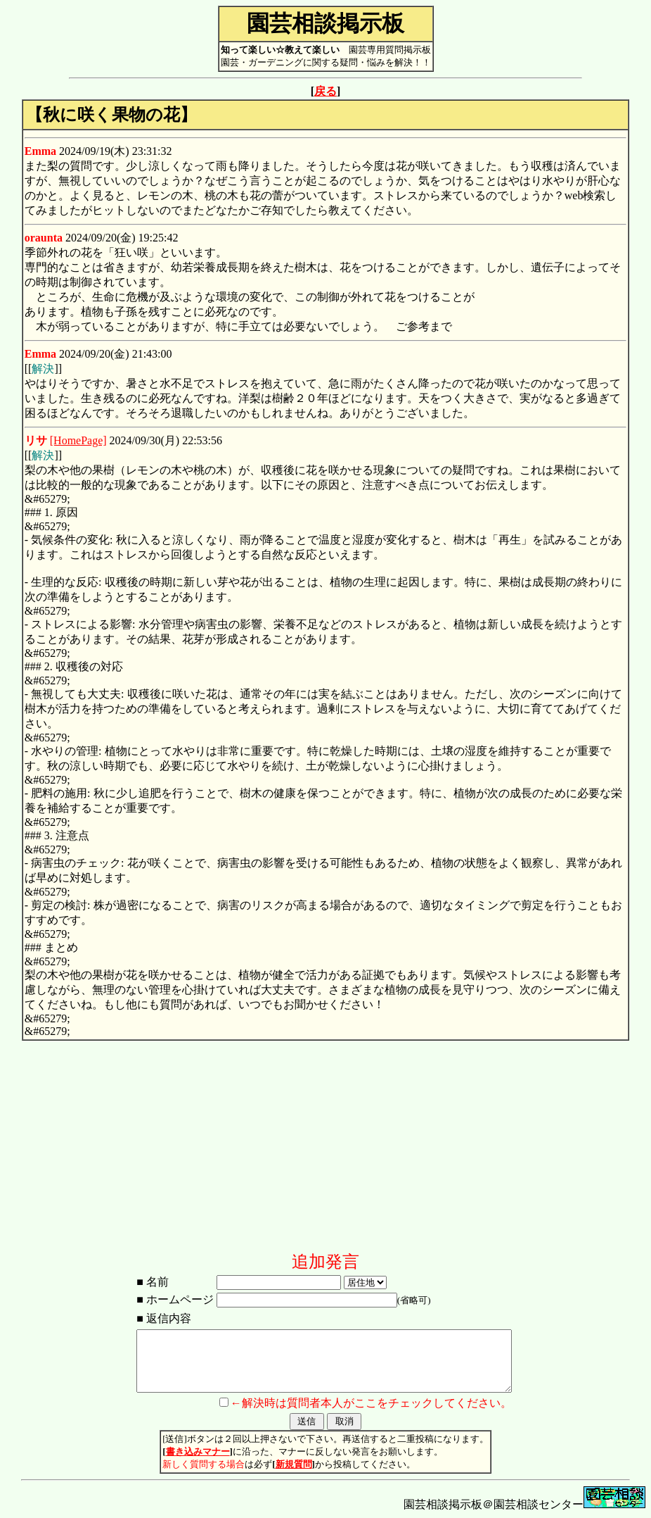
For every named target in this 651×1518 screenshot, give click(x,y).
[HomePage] (78, 440)
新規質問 (294, 1464)
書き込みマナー (198, 1451)
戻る (325, 91)
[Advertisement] (325, 1151)
